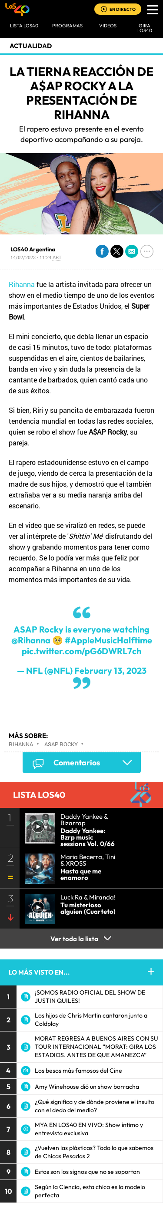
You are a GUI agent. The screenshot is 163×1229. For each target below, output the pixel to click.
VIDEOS (107, 26)
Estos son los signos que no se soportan (87, 1172)
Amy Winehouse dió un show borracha (87, 1087)
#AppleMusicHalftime (108, 640)
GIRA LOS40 (144, 28)
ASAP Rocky (61, 744)
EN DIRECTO (123, 9)
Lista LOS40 (24, 26)
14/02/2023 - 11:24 (35, 257)
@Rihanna (30, 640)
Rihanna (22, 284)
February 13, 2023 (110, 670)
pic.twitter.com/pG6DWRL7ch (81, 651)
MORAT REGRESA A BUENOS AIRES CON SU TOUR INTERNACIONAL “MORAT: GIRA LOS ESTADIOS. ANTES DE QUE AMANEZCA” (96, 1047)
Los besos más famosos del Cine (78, 1070)
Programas (67, 26)
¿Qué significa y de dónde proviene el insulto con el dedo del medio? (94, 1106)
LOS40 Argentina (32, 249)
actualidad (31, 46)
